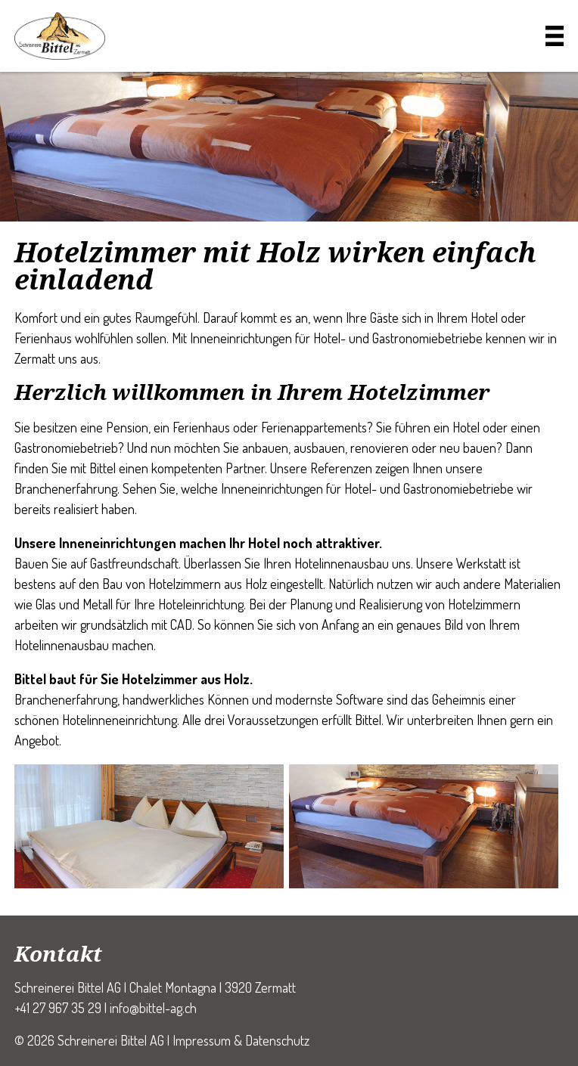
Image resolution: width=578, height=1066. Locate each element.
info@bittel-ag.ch (153, 1007)
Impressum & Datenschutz (240, 1040)
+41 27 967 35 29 (57, 1007)
